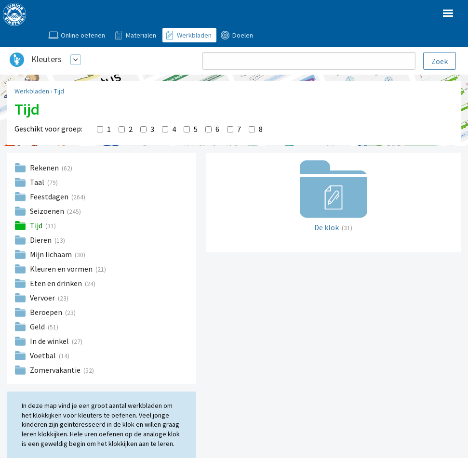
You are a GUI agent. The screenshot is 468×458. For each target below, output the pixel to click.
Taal (38, 182)
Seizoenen (48, 211)
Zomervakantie (56, 370)
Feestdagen (50, 196)
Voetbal (43, 355)
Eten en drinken (56, 283)
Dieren (41, 240)
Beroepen (47, 312)
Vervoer (43, 297)
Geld (38, 326)
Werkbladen (31, 91)
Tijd (59, 91)
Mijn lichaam (51, 254)
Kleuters (46, 59)
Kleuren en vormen (62, 269)
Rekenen (45, 167)
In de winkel (50, 341)
